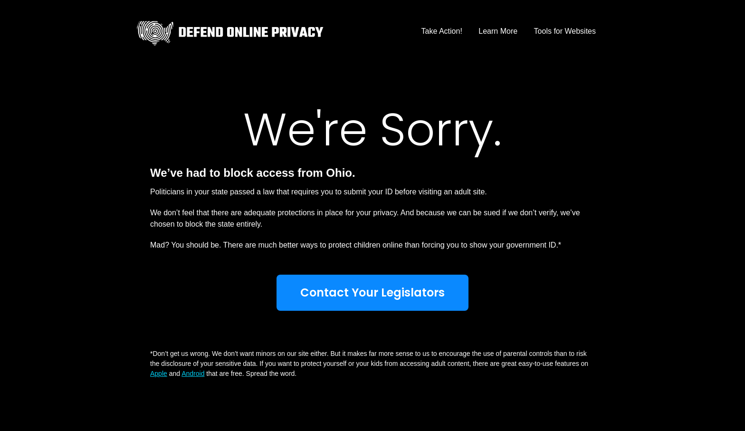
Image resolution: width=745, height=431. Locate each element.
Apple (158, 373)
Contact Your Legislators (372, 292)
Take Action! (441, 31)
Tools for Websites (565, 31)
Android (192, 373)
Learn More (497, 31)
